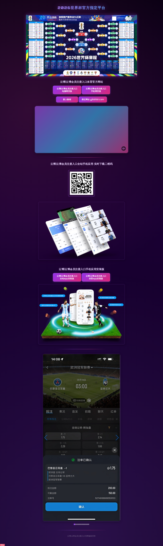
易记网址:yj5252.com (93, 99)
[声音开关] (123, 148)
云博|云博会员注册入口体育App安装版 (96, 277)
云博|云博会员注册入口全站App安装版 (67, 277)
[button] (46, 437)
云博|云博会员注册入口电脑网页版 (67, 89)
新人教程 (67, 99)
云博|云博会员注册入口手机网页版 (96, 89)
